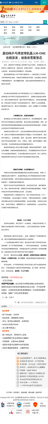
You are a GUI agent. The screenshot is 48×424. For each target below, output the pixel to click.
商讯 (5, 33)
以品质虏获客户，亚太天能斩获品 (33, 358)
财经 (21, 27)
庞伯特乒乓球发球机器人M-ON (32, 376)
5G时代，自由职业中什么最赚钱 (32, 367)
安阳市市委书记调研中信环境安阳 (15, 345)
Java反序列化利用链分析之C (31, 379)
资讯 (13, 27)
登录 (44, 2)
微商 (21, 33)
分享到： (4, 306)
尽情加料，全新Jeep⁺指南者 (13, 341)
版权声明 (39, 392)
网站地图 (31, 392)
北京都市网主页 (18, 47)
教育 (38, 27)
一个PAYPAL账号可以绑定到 (31, 385)
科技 (13, 30)
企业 (21, 30)
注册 (36, 2)
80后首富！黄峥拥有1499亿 (13, 318)
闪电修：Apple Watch (28, 370)
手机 (20, 2)
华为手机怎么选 (16, 277)
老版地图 (24, 392)
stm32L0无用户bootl (10, 324)
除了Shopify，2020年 (10, 315)
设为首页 (4, 2)
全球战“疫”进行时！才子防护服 (32, 361)
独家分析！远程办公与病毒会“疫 (32, 373)
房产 (5, 30)
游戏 (30, 30)
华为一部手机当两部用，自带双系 (15, 321)
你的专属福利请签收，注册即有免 (15, 348)
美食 (38, 30)
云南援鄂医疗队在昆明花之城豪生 (15, 338)
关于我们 (9, 392)
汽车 (30, 27)
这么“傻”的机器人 (9, 328)
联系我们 (17, 392)
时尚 (13, 33)
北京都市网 (18, 397)
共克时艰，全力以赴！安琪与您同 (33, 364)
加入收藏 (13, 2)
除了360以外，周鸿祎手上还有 (14, 335)
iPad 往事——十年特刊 (29, 382)
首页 (5, 27)
